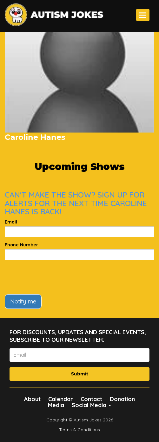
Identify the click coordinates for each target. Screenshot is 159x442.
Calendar (60, 399)
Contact (91, 399)
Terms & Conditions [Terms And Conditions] (79, 429)
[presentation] (53, 277)
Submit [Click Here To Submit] (79, 374)
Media (56, 405)
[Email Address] (79, 355)
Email (11, 222)
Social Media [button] (91, 405)
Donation (122, 399)
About (32, 399)
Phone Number (21, 245)
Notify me (23, 301)
